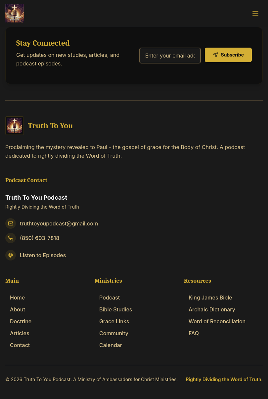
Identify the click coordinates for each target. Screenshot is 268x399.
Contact (17, 345)
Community (111, 333)
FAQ (191, 333)
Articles (17, 333)
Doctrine (18, 321)
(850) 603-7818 (39, 238)
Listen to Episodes (43, 255)
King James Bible (208, 297)
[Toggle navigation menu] (255, 13)
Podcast (107, 297)
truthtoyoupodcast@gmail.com (59, 223)
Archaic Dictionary (209, 309)
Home (15, 297)
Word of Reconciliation (215, 321)
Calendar (108, 345)
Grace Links (112, 321)
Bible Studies (113, 309)
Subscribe (228, 55)
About (15, 309)
